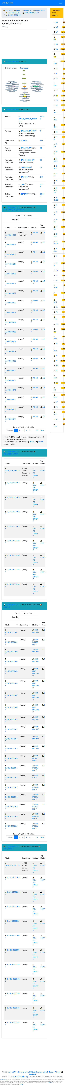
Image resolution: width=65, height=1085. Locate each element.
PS (57, 344)
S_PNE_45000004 (11, 661)
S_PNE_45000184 (13, 584)
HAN (55, 120)
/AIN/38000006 (10, 342)
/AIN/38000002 (10, 303)
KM (57, 270)
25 (37, 430)
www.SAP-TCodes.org (20, 1077)
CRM (18, 10)
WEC (55, 414)
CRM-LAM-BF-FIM (35, 642)
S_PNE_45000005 (11, 671)
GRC (55, 112)
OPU (55, 302)
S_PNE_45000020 (11, 816)
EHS (55, 86)
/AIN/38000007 (10, 351)
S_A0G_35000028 (13, 512)
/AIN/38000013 (10, 409)
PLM (55, 319)
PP (55, 331)
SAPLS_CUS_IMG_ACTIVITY (14, 210)
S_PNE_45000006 (11, 683)
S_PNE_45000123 (14, 15)
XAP (55, 426)
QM (57, 366)
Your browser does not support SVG (24, 86)
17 (37, 837)
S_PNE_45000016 (11, 778)
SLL (55, 390)
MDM (55, 288)
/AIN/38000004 (10, 322)
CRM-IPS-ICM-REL (35, 768)
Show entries (24, 215)
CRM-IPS (27, 10)
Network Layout (11, 68)
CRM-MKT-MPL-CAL (35, 671)
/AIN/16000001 (10, 283)
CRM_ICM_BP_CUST (31, 13)
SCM (55, 378)
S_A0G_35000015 (13, 483)
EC (57, 78)
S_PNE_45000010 (11, 719)
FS (56, 105)
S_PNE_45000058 (13, 935)
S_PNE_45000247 (13, 1022)
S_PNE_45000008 (11, 707)
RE (56, 370)
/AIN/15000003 (10, 254)
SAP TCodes (7, 3)
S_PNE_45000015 (11, 768)
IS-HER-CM (55, 190)
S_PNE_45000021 (11, 826)
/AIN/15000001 (10, 245)
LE (56, 275)
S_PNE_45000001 (11, 632)
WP (57, 419)
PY (57, 361)
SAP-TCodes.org (3, 1079)
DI (56, 73)
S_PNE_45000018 (11, 797)
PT (57, 356)
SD (57, 383)
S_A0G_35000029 (13, 526)
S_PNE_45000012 (11, 739)
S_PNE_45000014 (11, 758)
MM (55, 295)
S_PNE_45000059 (13, 950)
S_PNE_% (24, 141)
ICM (55, 127)
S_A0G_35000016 (13, 497)
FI (56, 95)
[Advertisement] (24, 44)
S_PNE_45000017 (11, 787)
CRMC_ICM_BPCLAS (12, 471)
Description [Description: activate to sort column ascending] (22, 228)
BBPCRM (8, 10)
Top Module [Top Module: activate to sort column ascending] (43, 226)
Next (42, 430)
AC (57, 22)
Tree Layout (24, 68)
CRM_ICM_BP (26, 148)
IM (56, 132)
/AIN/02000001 (10, 235)
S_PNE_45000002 (11, 642)
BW (57, 44)
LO (56, 280)
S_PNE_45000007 (11, 695)
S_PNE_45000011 (11, 729)
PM (57, 324)
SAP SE (50, 1082)
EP (56, 90)
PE (56, 312)
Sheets (40, 442)
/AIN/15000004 (10, 264)
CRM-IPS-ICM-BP (14, 13)
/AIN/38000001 (10, 293)
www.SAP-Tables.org (16, 1072)
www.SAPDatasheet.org (33, 1072)
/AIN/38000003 (10, 312)
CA (57, 49)
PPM (55, 339)
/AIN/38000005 (10, 332)
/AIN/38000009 (10, 371)
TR (56, 407)
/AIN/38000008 (10, 361)
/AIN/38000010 (10, 380)
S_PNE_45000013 (11, 749)
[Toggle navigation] (60, 3)
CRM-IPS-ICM (40, 10)
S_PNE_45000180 (13, 555)
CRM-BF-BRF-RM (35, 758)
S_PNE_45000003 (11, 652)
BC (55, 39)
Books (32, 442)
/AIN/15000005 (10, 274)
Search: (25, 219)
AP (57, 32)
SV (57, 402)
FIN (57, 100)
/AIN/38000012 (10, 400)
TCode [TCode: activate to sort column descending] (7, 228)
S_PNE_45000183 (13, 570)
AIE (44, 233)
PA (56, 307)
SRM (55, 397)
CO (55, 56)
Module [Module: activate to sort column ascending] (33, 228)
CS (57, 69)
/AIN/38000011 (10, 390)
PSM (55, 351)
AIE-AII (35, 233)
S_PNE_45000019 (11, 807)
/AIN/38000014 (10, 419)
